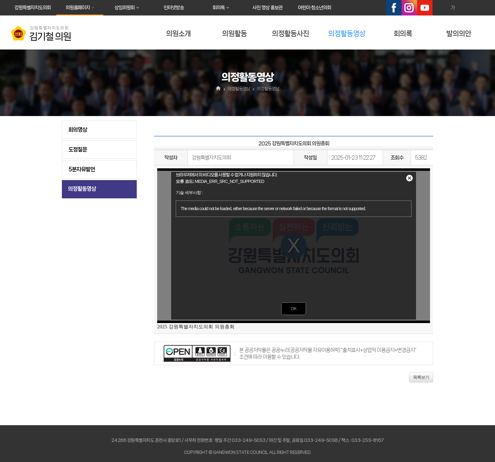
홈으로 (218, 89)
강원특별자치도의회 (33, 7)
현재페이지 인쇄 (479, 7)
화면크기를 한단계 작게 (465, 7)
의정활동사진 (290, 33)
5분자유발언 (81, 169)
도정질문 (77, 149)
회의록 (219, 7)
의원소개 (178, 33)
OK (293, 308)
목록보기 (421, 377)
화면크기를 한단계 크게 (439, 7)
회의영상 (77, 129)
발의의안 (458, 33)
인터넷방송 (174, 7)
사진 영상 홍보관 (267, 7)
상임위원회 (124, 7)
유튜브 (425, 7)
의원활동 (234, 33)
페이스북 (394, 7)
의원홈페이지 (78, 7)
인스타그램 (409, 7)
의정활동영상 (346, 33)
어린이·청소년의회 (314, 7)
